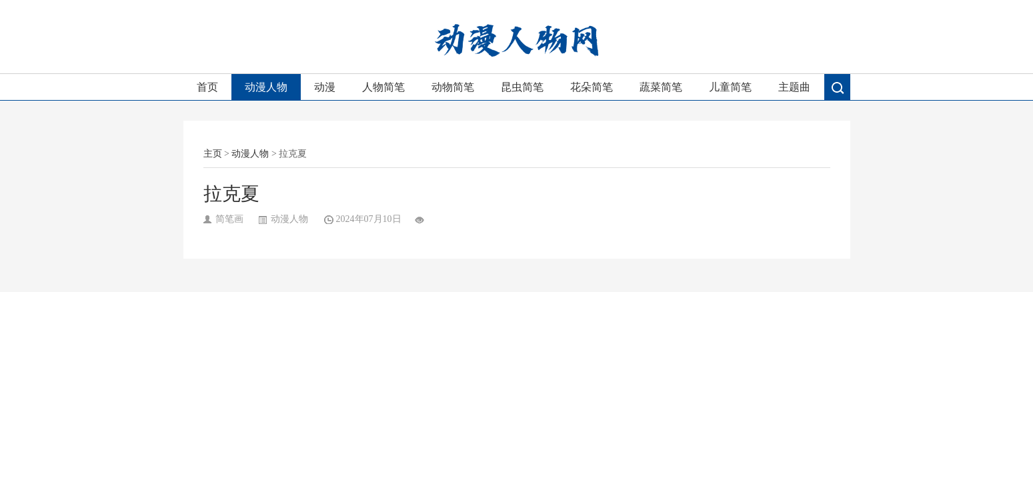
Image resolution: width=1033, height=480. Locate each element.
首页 (207, 87)
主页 (212, 154)
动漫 (324, 87)
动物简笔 (452, 87)
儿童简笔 (730, 87)
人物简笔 (383, 87)
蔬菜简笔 (661, 87)
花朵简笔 (591, 87)
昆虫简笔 (522, 87)
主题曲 (794, 87)
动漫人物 (266, 87)
